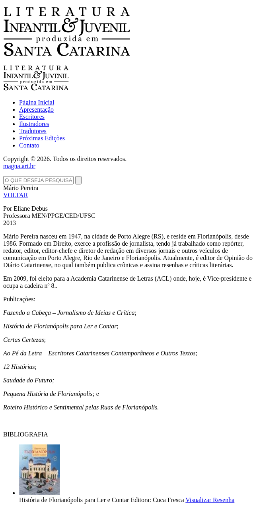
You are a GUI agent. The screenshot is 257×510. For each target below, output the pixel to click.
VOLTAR (15, 195)
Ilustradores (34, 123)
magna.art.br (19, 166)
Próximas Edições (42, 138)
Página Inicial (36, 102)
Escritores (32, 116)
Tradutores (33, 131)
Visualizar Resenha (209, 499)
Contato (29, 145)
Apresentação (36, 109)
